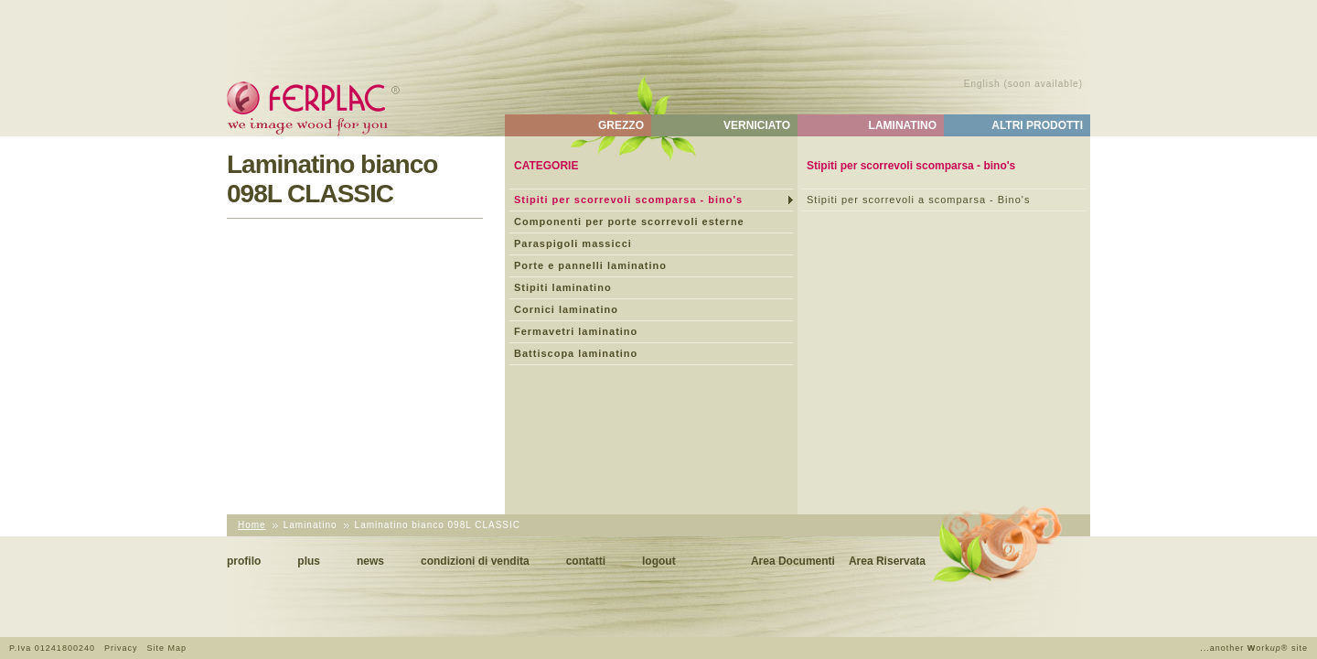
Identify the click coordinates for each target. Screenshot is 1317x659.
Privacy (121, 648)
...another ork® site (1254, 648)
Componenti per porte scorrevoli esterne (629, 221)
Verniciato (756, 125)
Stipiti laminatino (563, 287)
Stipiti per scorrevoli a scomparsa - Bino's (918, 199)
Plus (308, 561)
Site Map (166, 648)
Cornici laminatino (566, 309)
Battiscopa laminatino (575, 353)
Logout (659, 561)
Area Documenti (793, 561)
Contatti (585, 561)
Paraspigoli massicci (573, 243)
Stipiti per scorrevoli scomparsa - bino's (628, 199)
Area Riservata (887, 561)
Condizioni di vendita (475, 561)
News (370, 561)
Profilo (244, 561)
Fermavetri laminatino (575, 331)
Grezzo (621, 125)
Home (252, 525)
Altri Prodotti (1037, 125)
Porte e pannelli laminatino (590, 265)
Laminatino (903, 125)
